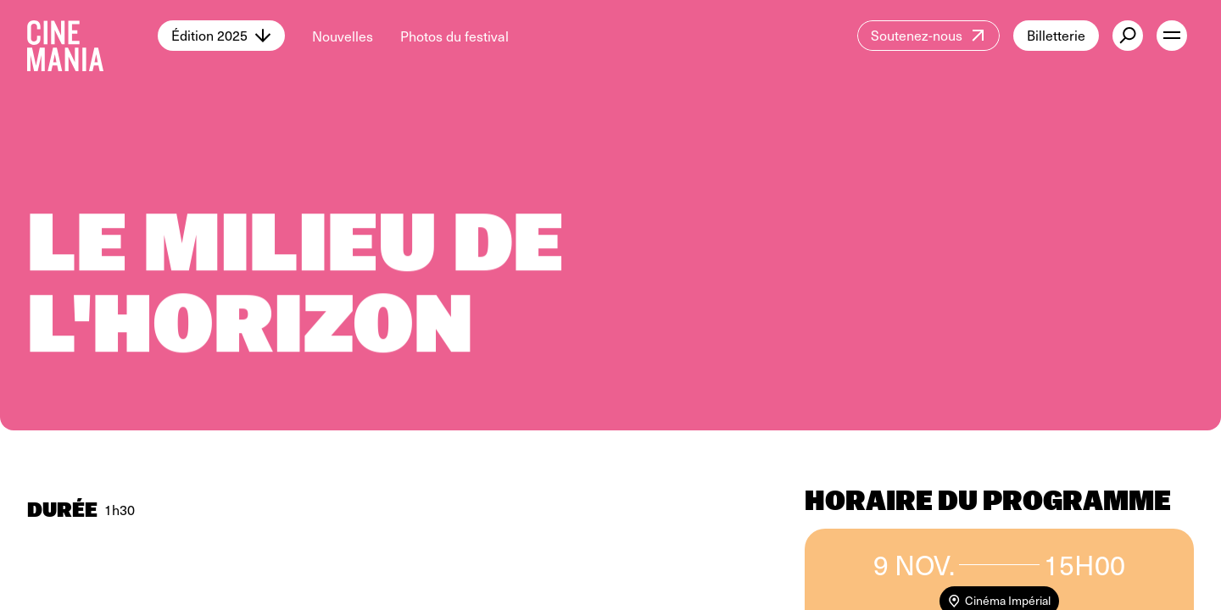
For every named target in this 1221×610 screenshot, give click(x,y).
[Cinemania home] (92, 35)
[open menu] (1172, 35)
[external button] (1127, 35)
